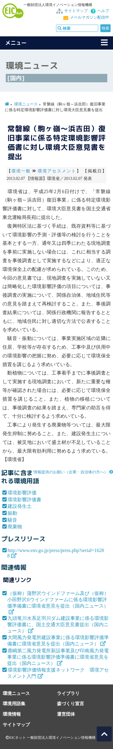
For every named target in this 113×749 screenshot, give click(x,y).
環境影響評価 (22, 492)
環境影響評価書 (24, 499)
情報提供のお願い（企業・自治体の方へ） (70, 472)
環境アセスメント (57, 171)
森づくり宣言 (70, 703)
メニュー (16, 43)
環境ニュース (26, 104)
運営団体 (66, 714)
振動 (12, 513)
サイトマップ (76, 11)
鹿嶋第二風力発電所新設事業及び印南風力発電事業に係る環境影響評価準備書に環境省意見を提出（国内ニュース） (58, 657)
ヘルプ (103, 11)
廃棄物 (15, 526)
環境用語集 (14, 703)
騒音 (12, 520)
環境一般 (21, 171)
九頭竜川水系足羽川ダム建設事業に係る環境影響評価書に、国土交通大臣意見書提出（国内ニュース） (58, 624)
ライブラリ (68, 693)
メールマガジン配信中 (89, 17)
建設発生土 (20, 506)
